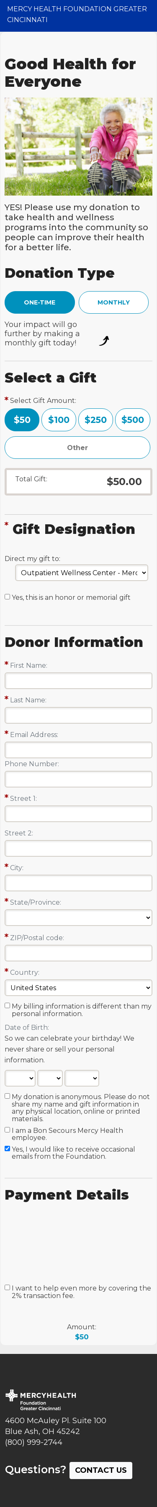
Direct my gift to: (32, 559)
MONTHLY (114, 302)
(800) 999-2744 (33, 1442)
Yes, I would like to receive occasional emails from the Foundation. (73, 1153)
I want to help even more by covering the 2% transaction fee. (81, 1292)
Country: (24, 972)
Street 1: (23, 799)
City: (16, 868)
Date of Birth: (27, 1028)
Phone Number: (32, 764)
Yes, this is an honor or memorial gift (71, 597)
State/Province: (35, 902)
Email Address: (34, 735)
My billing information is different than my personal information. (82, 1010)
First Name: (28, 665)
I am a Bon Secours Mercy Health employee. (67, 1134)
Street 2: (19, 833)
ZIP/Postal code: (37, 938)
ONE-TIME (39, 302)
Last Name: (28, 700)
